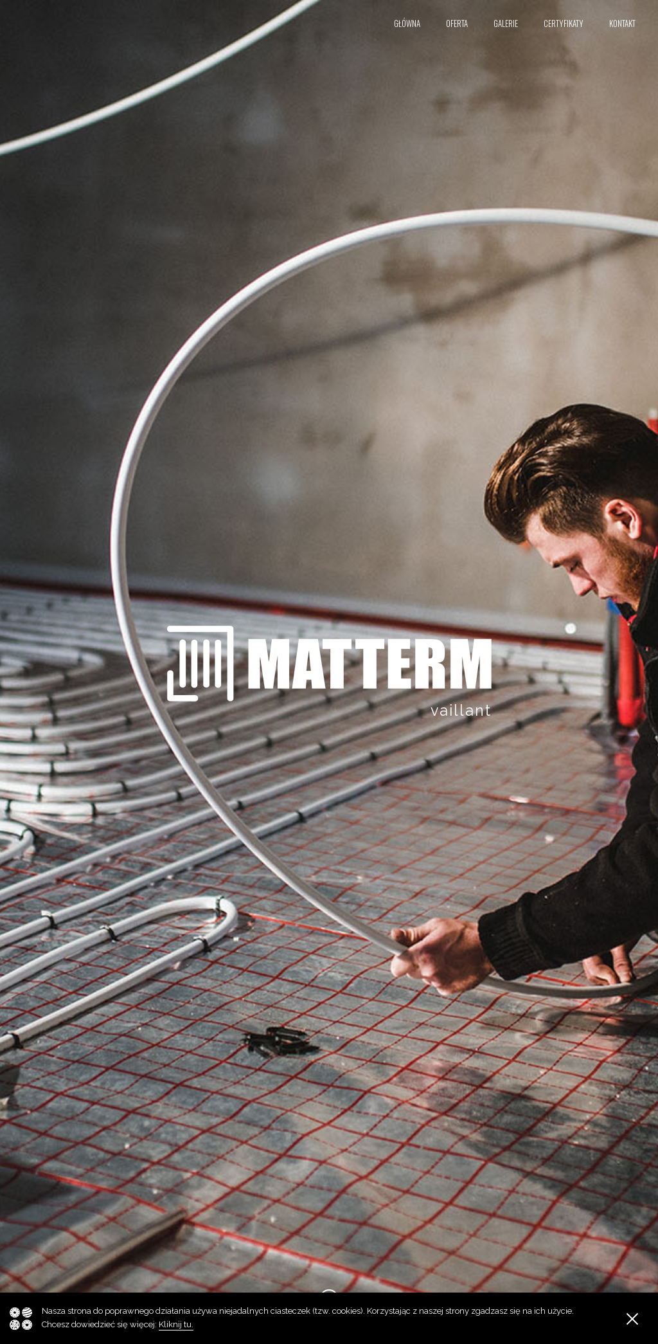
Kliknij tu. (176, 1324)
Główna (407, 23)
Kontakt (622, 23)
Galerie (506, 23)
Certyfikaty (563, 23)
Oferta (457, 23)
